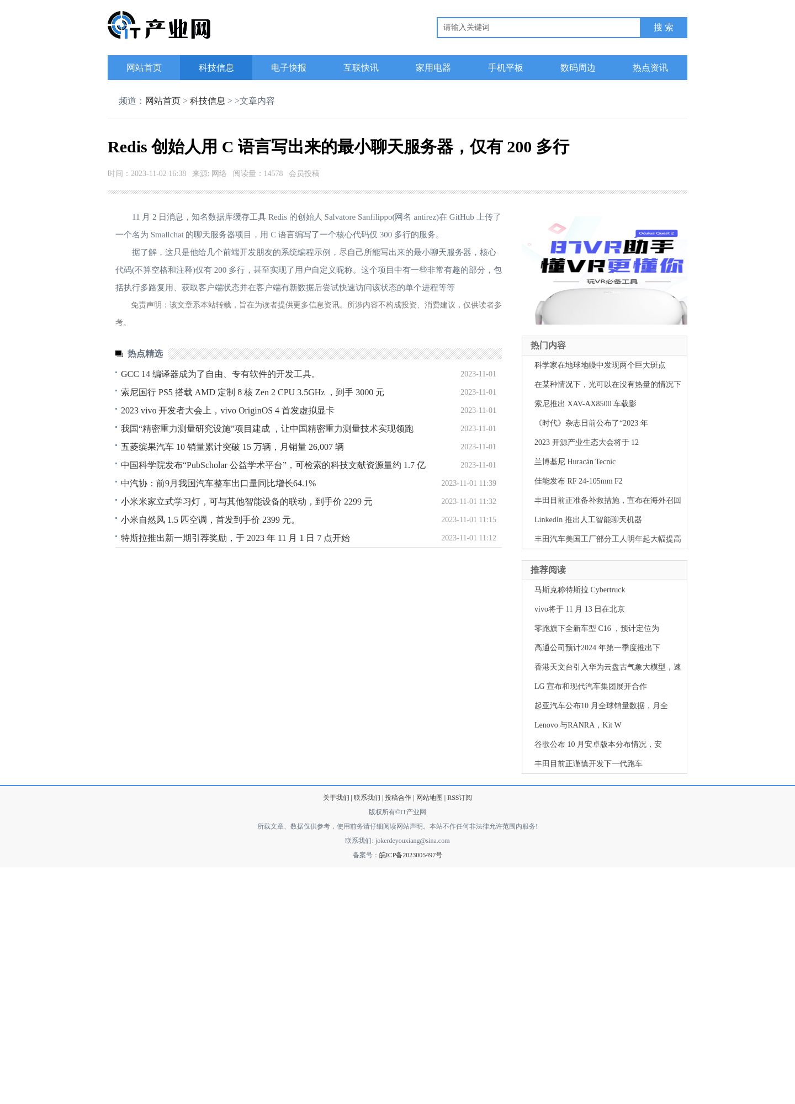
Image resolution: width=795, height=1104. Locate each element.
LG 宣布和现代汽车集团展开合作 (590, 686)
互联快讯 (361, 67)
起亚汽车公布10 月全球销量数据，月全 (601, 706)
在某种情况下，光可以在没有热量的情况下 (607, 384)
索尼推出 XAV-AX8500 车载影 (585, 404)
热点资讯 (650, 67)
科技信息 (216, 67)
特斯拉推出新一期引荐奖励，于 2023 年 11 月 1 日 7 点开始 (235, 538)
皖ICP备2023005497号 (411, 855)
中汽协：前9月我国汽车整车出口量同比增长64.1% (218, 483)
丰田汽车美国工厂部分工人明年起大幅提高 (607, 539)
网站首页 (144, 67)
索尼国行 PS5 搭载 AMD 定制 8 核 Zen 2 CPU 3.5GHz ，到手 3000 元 (252, 392)
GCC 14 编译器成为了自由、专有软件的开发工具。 (220, 374)
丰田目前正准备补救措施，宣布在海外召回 (607, 500)
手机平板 (505, 67)
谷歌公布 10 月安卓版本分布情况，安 (598, 744)
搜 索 (664, 27)
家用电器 (433, 67)
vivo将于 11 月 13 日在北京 (579, 609)
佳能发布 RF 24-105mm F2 (578, 481)
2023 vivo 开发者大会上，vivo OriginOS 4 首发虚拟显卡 (228, 410)
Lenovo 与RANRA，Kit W (578, 725)
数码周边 (578, 67)
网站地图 (429, 798)
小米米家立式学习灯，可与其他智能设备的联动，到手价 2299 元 (247, 501)
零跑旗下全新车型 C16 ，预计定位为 (596, 628)
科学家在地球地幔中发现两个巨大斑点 (600, 365)
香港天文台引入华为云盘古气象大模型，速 (607, 667)
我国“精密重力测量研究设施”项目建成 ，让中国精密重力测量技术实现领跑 (267, 428)
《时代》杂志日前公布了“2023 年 (591, 423)
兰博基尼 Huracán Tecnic (575, 462)
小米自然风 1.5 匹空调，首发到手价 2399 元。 (210, 519)
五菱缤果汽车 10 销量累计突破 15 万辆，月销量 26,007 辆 (232, 447)
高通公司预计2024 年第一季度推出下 (597, 648)
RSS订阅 (459, 798)
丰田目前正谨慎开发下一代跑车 (588, 764)
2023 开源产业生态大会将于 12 (586, 442)
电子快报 (288, 67)
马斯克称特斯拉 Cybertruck (579, 590)
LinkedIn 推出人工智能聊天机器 (588, 520)
